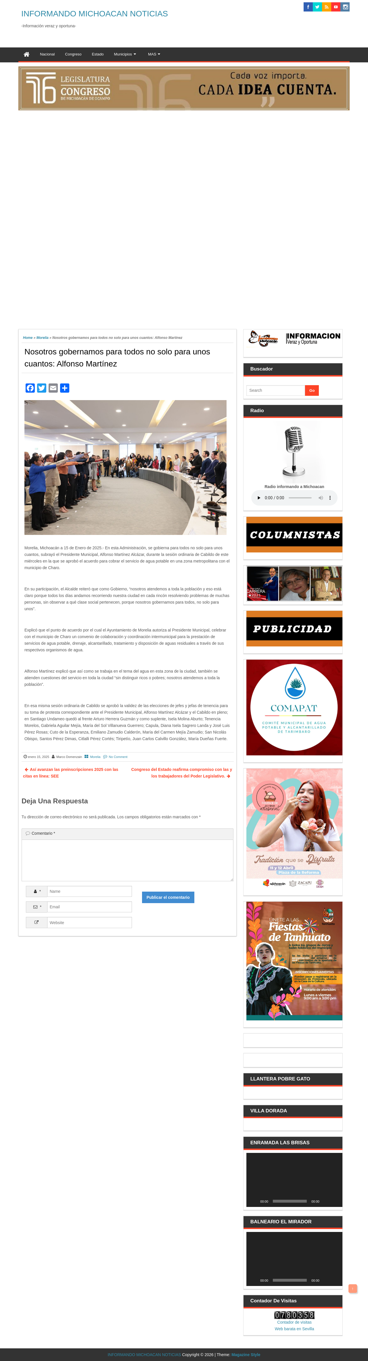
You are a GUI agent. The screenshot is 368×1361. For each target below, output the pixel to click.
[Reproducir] (254, 1201)
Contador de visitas (294, 1322)
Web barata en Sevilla (294, 1329)
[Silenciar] (326, 1201)
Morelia (43, 338)
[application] (294, 1180)
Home (27, 338)
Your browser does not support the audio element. (294, 498)
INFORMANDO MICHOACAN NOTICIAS (94, 13)
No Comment (118, 757)
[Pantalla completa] (335, 1201)
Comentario (43, 833)
